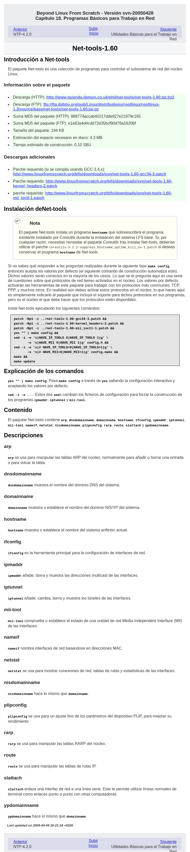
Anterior (20, 29)
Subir (93, 29)
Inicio (93, 33)
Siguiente (168, 29)
